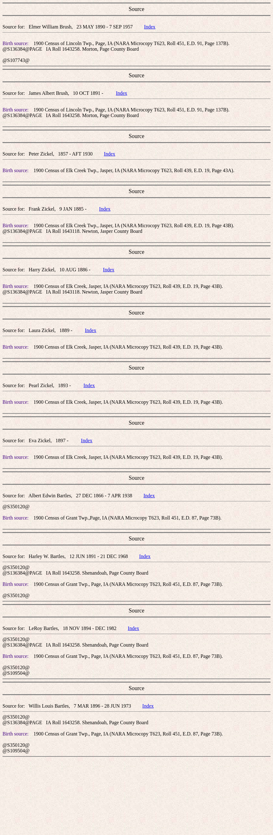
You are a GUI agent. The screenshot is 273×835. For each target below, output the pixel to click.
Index (149, 26)
